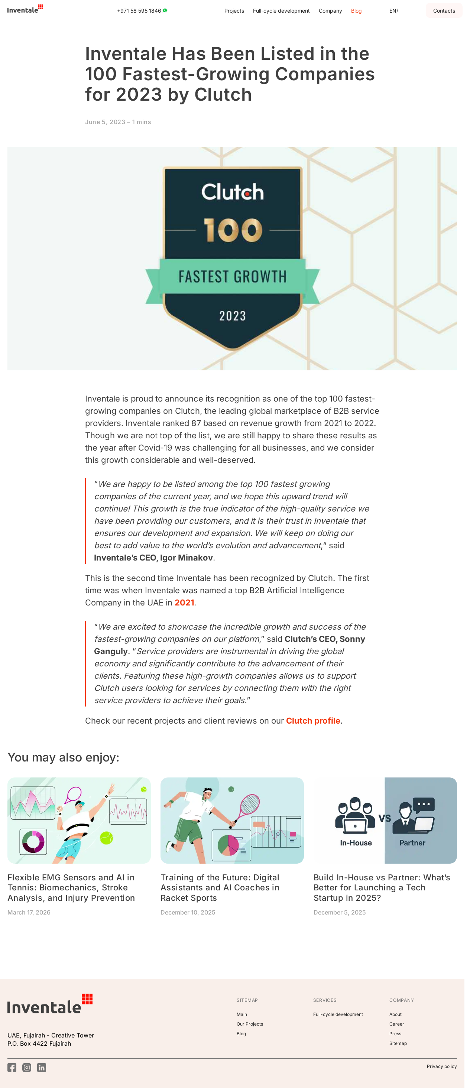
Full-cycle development (281, 10)
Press (395, 1033)
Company (330, 10)
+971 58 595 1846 (142, 10)
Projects (234, 10)
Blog (356, 10)
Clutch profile (313, 720)
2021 (184, 602)
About (395, 1014)
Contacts (444, 10)
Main (242, 1014)
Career (396, 1024)
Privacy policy (442, 1066)
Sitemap (398, 1043)
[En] (392, 10)
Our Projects (250, 1024)
